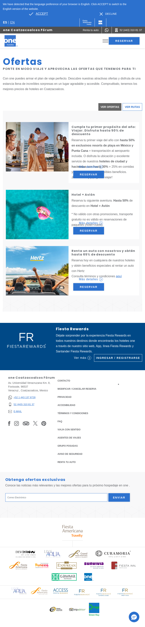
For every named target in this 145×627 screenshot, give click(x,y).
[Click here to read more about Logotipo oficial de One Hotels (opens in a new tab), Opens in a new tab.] (88, 577)
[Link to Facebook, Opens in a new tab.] (9, 423)
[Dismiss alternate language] (108, 13)
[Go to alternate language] (38, 13)
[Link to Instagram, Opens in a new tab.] (16, 423)
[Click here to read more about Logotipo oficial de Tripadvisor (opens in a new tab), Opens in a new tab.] (77, 609)
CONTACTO (64, 380)
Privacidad (65, 396)
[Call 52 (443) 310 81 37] (128, 30)
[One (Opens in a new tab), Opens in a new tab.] (87, 22)
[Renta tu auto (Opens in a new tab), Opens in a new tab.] (91, 30)
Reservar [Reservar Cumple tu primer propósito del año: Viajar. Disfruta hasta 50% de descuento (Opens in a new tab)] (88, 174)
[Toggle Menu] (105, 41)
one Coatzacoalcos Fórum (28, 30)
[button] (134, 617)
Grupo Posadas (68, 446)
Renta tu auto (67, 461)
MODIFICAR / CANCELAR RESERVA (77, 389)
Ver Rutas (132, 106)
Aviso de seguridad (70, 454)
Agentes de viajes (69, 437)
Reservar (124, 40)
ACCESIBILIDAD (66, 405)
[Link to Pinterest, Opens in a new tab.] (43, 423)
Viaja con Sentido (69, 429)
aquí (119, 276)
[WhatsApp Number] (107, 30)
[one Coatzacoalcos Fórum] (15, 41)
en (12, 22)
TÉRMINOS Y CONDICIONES (73, 413)
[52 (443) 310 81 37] (21, 404)
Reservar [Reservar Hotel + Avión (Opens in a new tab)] (88, 230)
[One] (100, 22)
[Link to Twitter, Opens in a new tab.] (35, 423)
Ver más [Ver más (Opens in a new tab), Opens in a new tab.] (82, 358)
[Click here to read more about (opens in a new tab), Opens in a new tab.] (25, 554)
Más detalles (91, 167)
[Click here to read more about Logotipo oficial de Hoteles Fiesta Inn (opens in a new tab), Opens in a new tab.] (123, 565)
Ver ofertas (110, 106)
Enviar (119, 497)
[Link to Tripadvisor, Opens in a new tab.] (26, 423)
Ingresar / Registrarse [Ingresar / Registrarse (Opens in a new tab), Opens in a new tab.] (118, 357)
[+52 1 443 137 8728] (21, 397)
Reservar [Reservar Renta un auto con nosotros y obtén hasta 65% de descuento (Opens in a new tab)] (88, 286)
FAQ (60, 421)
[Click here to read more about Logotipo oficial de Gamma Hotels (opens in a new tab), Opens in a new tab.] (64, 577)
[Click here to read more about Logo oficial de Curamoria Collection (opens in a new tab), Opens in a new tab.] (113, 554)
